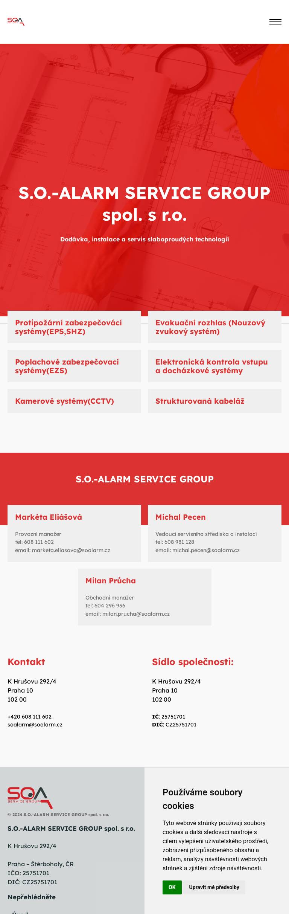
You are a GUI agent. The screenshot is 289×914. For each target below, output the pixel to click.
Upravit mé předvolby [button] (214, 887)
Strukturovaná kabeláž (200, 401)
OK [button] (172, 887)
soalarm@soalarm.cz (35, 724)
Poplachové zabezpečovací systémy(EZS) (67, 366)
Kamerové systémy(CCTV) (64, 401)
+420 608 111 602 (30, 716)
